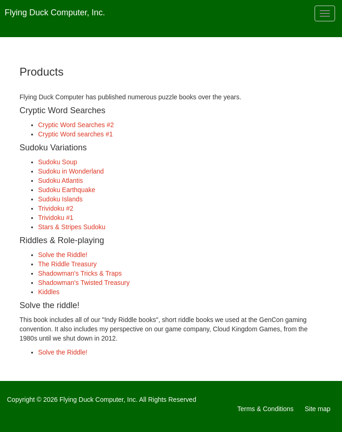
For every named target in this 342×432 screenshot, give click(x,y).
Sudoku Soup (57, 162)
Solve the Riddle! (62, 254)
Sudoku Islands (60, 199)
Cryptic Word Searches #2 (76, 125)
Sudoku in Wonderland (71, 171)
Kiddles (48, 292)
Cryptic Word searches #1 (75, 134)
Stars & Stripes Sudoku (71, 227)
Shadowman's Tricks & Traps (80, 273)
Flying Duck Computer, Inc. (55, 12)
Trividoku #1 (55, 217)
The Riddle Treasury (67, 264)
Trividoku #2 (55, 208)
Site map (317, 409)
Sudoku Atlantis (60, 180)
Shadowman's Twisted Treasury (84, 282)
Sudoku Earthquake (66, 189)
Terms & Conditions (265, 409)
